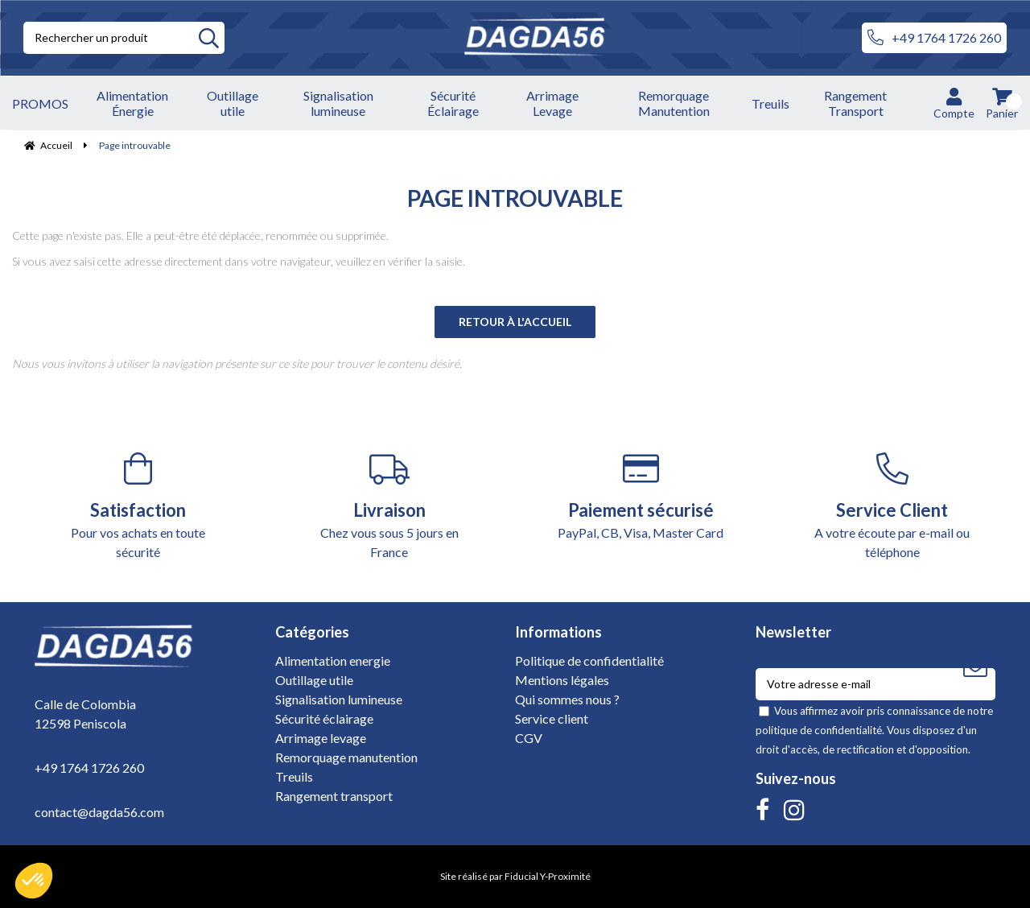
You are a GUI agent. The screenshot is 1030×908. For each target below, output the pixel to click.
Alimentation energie (332, 660)
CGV (528, 737)
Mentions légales (562, 679)
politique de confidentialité (819, 730)
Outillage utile (314, 679)
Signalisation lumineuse (338, 699)
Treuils (294, 776)
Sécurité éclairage (324, 718)
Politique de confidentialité (589, 660)
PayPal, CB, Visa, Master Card (641, 496)
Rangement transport (334, 795)
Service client (551, 718)
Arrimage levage (320, 737)
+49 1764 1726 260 (934, 38)
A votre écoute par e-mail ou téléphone (892, 505)
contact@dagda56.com (99, 811)
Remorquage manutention (346, 757)
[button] (33, 880)
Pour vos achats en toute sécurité (138, 505)
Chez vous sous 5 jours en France (390, 505)
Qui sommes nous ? (567, 699)
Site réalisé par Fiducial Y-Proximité (515, 876)
